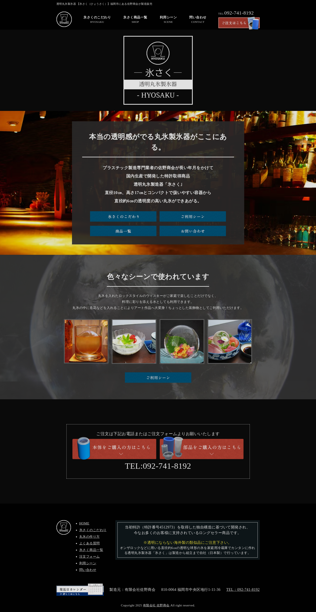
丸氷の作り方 (89, 536)
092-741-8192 (236, 13)
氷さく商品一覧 (91, 550)
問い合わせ (87, 570)
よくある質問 (89, 543)
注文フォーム (89, 556)
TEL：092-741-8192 (243, 590)
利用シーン (87, 563)
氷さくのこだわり (93, 530)
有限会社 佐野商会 (156, 605)
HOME (84, 523)
